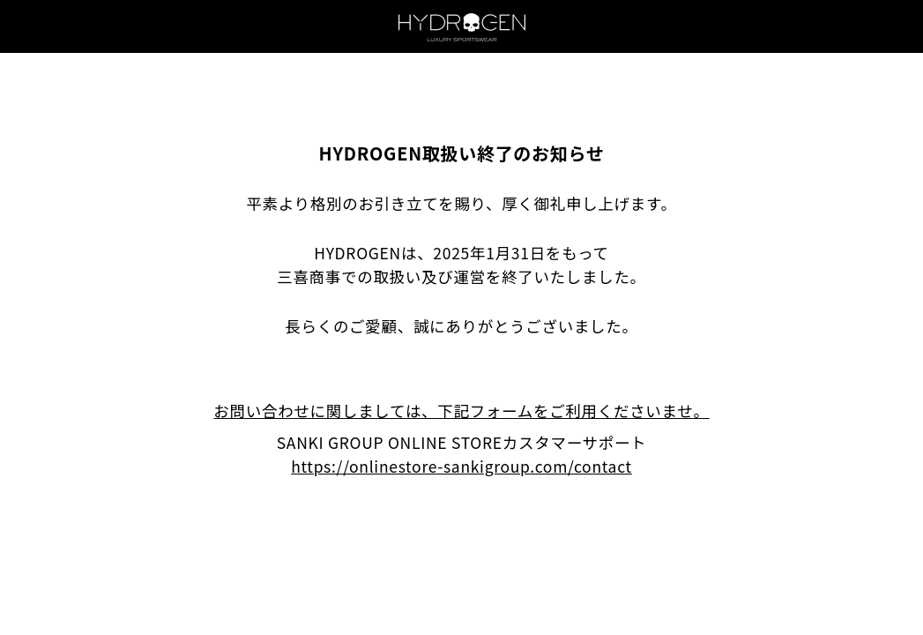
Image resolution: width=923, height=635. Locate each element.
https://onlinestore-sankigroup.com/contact (461, 466)
